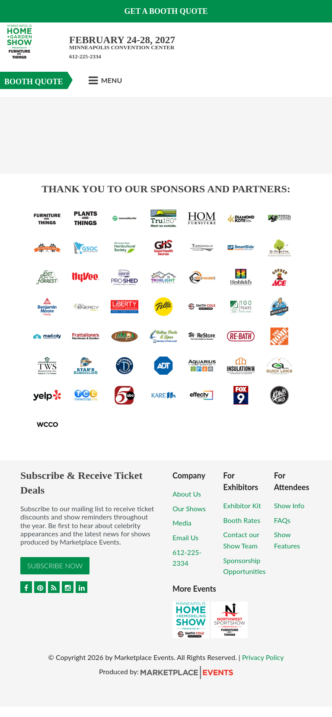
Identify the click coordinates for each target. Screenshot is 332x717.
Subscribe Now (55, 565)
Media (182, 523)
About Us (186, 494)
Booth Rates (241, 520)
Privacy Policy (263, 657)
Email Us (185, 537)
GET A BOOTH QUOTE (166, 11)
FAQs (282, 520)
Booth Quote (33, 81)
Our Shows (189, 508)
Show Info (289, 505)
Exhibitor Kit (242, 505)
